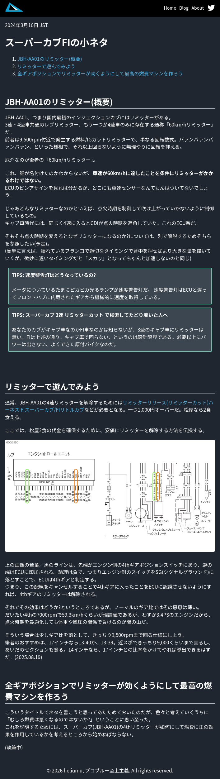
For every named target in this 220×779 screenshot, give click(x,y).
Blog (184, 8)
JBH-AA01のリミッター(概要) (49, 58)
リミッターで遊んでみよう (46, 66)
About (198, 8)
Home (170, 8)
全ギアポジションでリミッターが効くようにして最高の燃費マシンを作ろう (100, 73)
